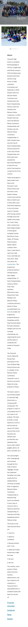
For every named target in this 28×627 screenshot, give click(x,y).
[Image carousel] (14, 37)
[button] (2, 2)
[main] (14, 12)
